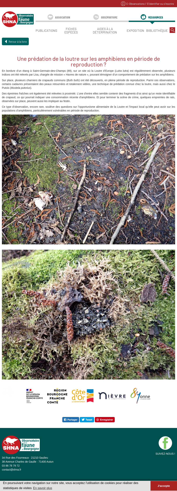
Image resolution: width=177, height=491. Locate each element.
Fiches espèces (71, 30)
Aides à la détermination (105, 30)
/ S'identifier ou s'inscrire (159, 3)
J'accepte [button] (164, 485)
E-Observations (135, 3)
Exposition (135, 30)
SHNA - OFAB (18, 19)
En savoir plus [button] (42, 488)
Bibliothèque (157, 30)
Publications (46, 30)
